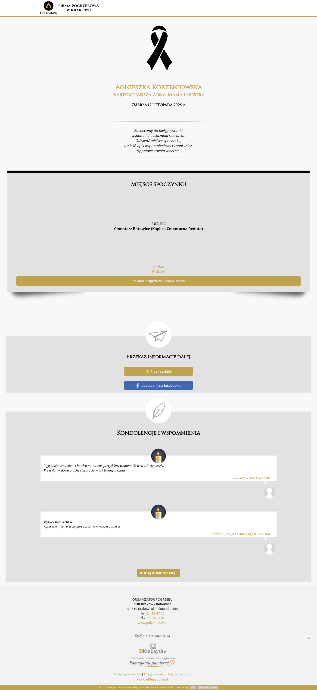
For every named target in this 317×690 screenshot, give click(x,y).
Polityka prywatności (127, 674)
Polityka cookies (154, 674)
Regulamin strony (179, 674)
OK (193, 687)
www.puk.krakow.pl (152, 622)
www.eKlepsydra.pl (152, 679)
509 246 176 (155, 618)
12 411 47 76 (154, 613)
